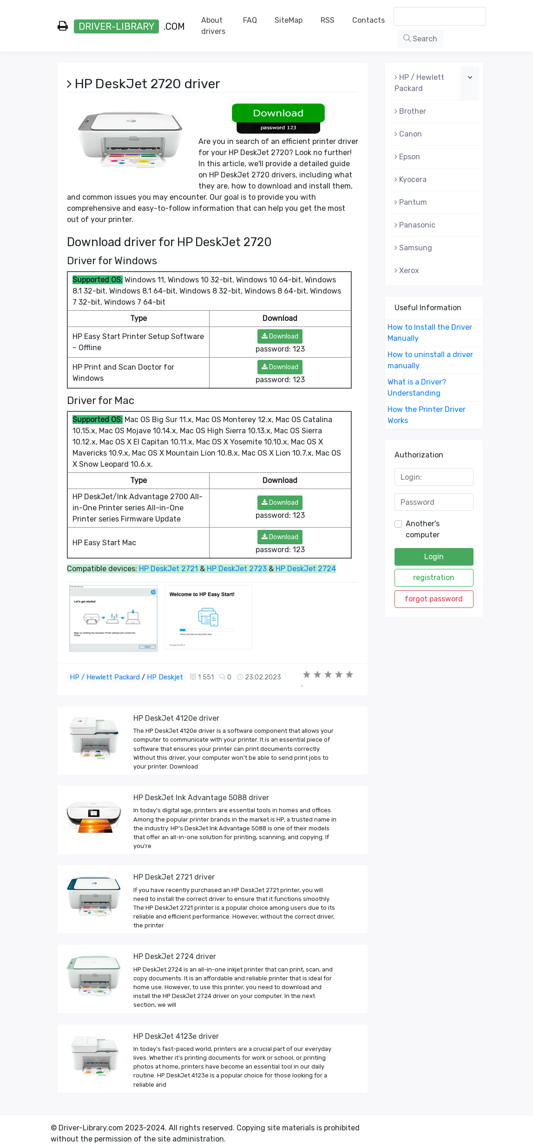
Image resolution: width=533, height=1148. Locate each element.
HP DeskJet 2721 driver (174, 877)
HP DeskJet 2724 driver (174, 956)
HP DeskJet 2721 (168, 568)
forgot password (434, 598)
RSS (328, 20)
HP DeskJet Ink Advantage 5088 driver (201, 797)
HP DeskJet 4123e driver (176, 1036)
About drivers (213, 26)
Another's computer (423, 529)
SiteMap (289, 20)
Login (434, 556)
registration (433, 577)
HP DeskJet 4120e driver (176, 718)
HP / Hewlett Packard (105, 677)
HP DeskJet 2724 (306, 568)
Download (280, 336)
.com (121, 26)
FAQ (250, 20)
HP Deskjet (165, 677)
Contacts (368, 20)
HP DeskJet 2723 (237, 568)
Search (420, 38)
